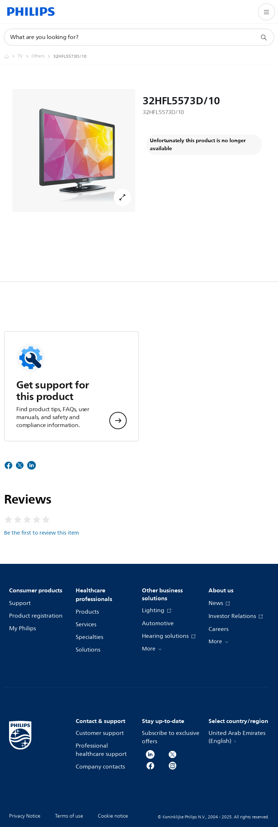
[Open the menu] (266, 12)
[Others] (42, 56)
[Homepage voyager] (11, 56)
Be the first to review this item (41, 532)
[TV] (24, 56)
